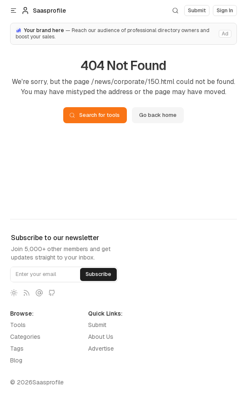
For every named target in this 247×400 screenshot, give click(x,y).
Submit (97, 325)
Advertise (101, 348)
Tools (18, 325)
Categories (25, 337)
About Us (100, 337)
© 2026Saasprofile (37, 382)
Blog (16, 360)
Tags (17, 348)
